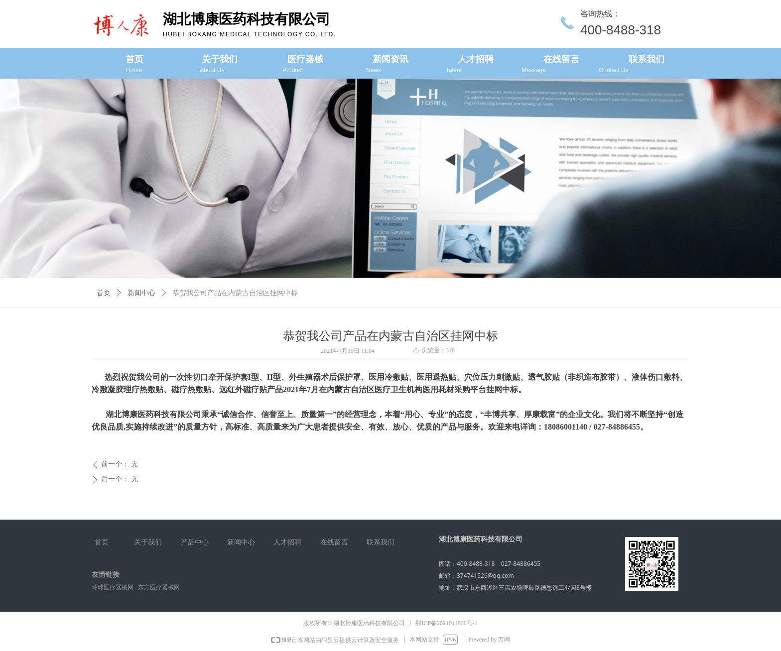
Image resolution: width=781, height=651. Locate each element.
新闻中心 (141, 293)
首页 (104, 293)
